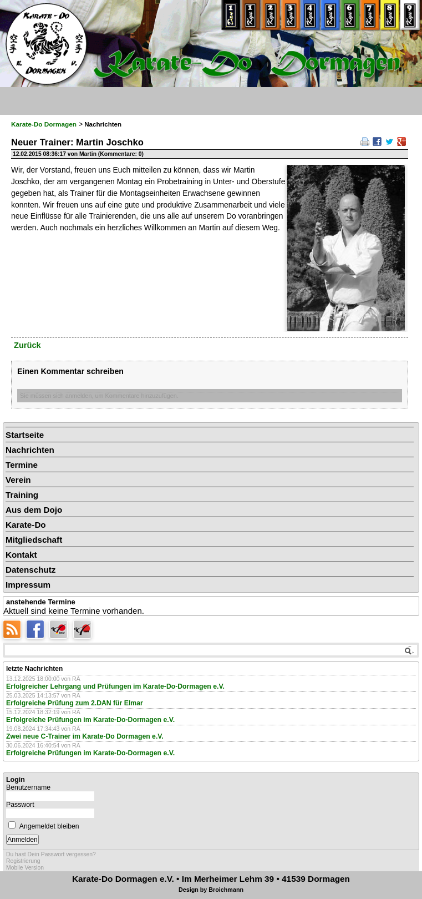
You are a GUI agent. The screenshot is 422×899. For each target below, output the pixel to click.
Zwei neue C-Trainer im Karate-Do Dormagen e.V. (85, 736)
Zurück (27, 345)
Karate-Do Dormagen (44, 124)
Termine (22, 464)
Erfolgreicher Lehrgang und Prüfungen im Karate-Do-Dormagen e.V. (115, 686)
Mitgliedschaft (34, 539)
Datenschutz (30, 569)
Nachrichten (30, 449)
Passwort (20, 805)
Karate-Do (26, 524)
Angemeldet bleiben (49, 826)
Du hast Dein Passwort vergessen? (51, 854)
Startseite (25, 435)
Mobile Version (25, 868)
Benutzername (28, 787)
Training (22, 494)
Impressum (28, 584)
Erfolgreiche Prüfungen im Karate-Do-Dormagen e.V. (90, 720)
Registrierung (23, 861)
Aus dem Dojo (34, 509)
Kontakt (21, 554)
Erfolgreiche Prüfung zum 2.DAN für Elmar (74, 703)
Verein (18, 479)
